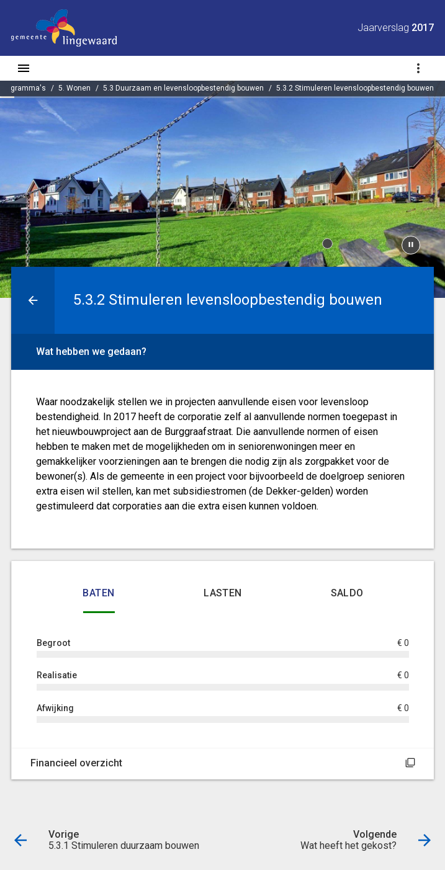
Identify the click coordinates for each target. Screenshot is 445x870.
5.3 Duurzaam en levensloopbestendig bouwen (183, 88)
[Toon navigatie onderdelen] (418, 68)
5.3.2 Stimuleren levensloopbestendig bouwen (355, 88)
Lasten (222, 593)
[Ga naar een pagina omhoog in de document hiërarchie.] (33, 300)
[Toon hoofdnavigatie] (23, 68)
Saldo (347, 593)
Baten (98, 593)
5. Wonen (74, 88)
